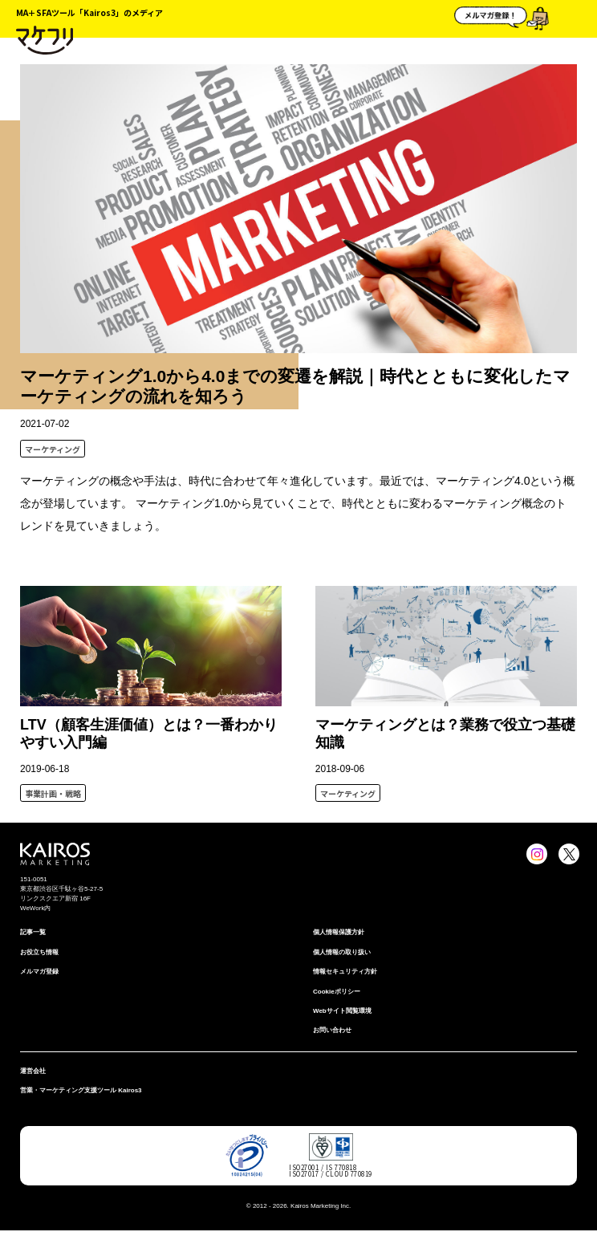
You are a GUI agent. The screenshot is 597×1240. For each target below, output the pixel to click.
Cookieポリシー (336, 991)
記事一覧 (33, 932)
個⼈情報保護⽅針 (338, 932)
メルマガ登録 (39, 971)
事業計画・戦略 (53, 793)
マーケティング (52, 449)
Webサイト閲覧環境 (342, 1010)
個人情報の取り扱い (342, 952)
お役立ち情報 (39, 952)
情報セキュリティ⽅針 (345, 971)
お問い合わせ (332, 1030)
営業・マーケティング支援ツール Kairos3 (81, 1090)
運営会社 (33, 1071)
